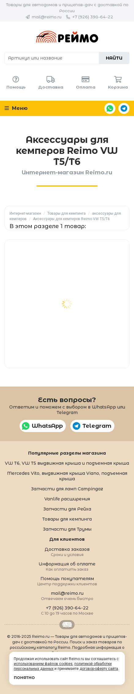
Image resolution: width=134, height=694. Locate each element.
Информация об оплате (67, 566)
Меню (16, 108)
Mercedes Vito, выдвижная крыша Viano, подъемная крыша (67, 476)
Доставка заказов (67, 552)
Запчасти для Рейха (67, 509)
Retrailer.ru (67, 624)
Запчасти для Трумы (67, 529)
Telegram (123, 108)
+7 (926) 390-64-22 (92, 16)
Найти (114, 58)
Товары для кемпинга (66, 213)
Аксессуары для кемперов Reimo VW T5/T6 (71, 219)
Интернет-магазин (25, 213)
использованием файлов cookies (43, 664)
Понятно (24, 677)
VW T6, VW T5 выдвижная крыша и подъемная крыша (67, 463)
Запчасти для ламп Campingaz (67, 489)
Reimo (67, 37)
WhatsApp (109, 108)
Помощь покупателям (67, 581)
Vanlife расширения (67, 499)
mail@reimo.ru (46, 16)
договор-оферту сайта (99, 669)
